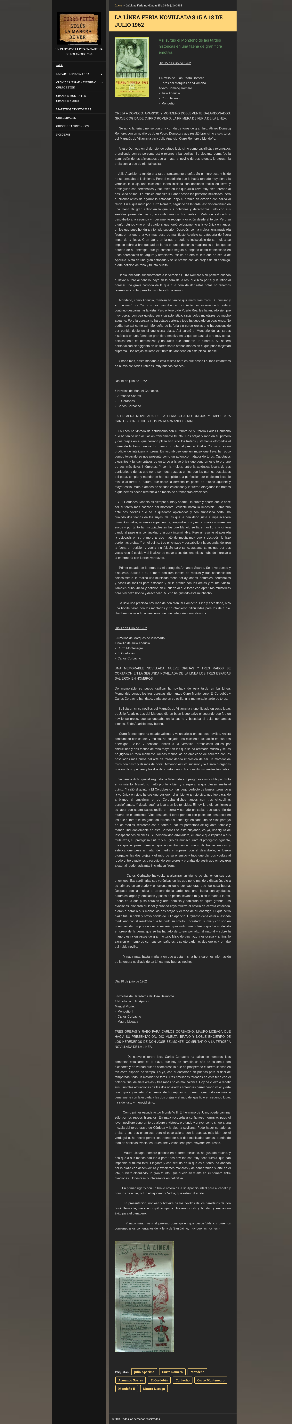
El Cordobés (159, 1380)
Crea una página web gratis (194, 1419)
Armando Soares (130, 1380)
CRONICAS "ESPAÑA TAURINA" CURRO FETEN (76, 84)
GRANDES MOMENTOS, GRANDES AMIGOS (71, 98)
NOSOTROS (63, 134)
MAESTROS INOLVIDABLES (73, 109)
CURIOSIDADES (66, 118)
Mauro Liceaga (154, 1389)
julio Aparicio (144, 1372)
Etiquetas (122, 1372)
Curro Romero (172, 1372)
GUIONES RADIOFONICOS (72, 126)
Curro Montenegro (210, 1380)
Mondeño (197, 1372)
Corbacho (183, 1380)
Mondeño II (126, 1389)
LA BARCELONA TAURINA (73, 74)
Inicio (59, 65)
